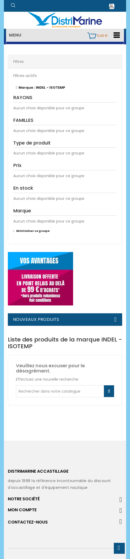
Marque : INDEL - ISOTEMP (42, 87)
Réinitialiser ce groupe (33, 231)
